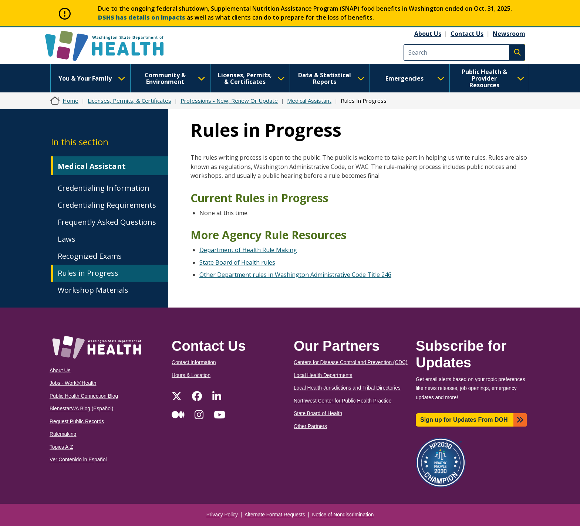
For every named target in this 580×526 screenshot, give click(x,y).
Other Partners (310, 426)
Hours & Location (191, 375)
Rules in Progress (88, 273)
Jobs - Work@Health (73, 383)
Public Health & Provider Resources (493, 78)
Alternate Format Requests (275, 514)
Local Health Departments (323, 375)
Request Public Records (77, 421)
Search (517, 52)
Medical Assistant (309, 100)
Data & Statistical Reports (331, 78)
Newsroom (509, 34)
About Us (427, 34)
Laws (66, 239)
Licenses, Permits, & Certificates (251, 78)
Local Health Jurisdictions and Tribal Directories (347, 388)
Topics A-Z (61, 447)
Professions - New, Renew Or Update (229, 100)
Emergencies (415, 78)
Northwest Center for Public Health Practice (342, 401)
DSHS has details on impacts (141, 17)
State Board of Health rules (237, 262)
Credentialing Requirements (107, 205)
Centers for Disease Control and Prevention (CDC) (351, 362)
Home (70, 100)
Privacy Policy (222, 514)
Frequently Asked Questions (107, 222)
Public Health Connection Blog (84, 396)
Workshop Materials (93, 290)
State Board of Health (318, 413)
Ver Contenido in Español (78, 459)
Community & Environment (175, 78)
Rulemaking (63, 434)
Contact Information (194, 362)
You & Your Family (91, 78)
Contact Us (467, 34)
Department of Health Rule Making (248, 250)
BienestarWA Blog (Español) (81, 408)
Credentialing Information (103, 188)
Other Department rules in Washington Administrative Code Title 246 (295, 275)
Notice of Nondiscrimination (343, 514)
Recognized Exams (90, 256)
